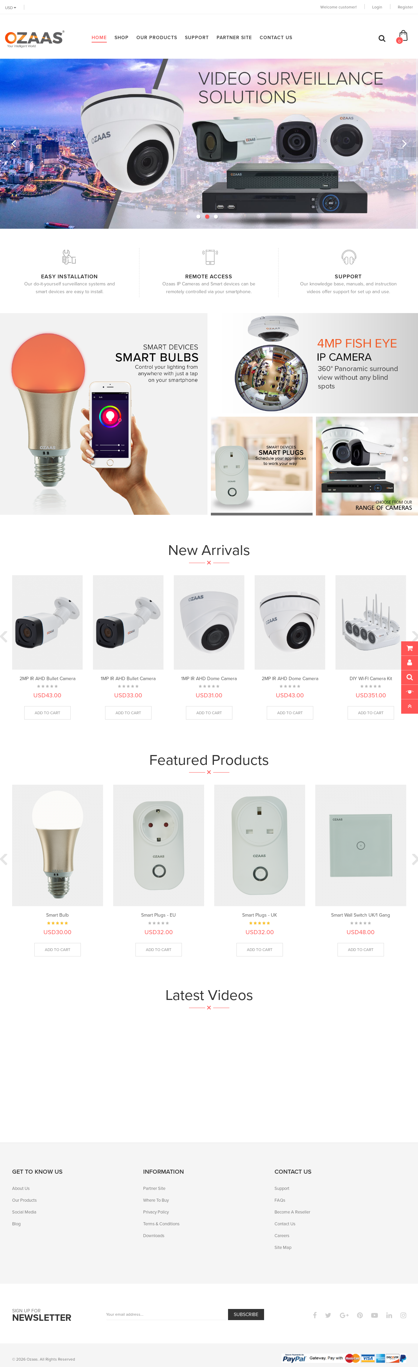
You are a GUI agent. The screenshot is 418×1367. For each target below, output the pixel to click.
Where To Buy (156, 1200)
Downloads (153, 1235)
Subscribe (246, 1314)
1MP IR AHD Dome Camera (209, 678)
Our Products (24, 1200)
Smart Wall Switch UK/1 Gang (360, 915)
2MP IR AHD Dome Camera (290, 678)
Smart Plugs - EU (158, 915)
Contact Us (285, 1224)
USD (10, 7)
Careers (282, 1235)
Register (405, 7)
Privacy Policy (156, 1212)
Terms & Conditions (161, 1224)
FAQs (280, 1200)
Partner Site (154, 1188)
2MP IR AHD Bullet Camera (47, 678)
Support (282, 1188)
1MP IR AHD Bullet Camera (128, 678)
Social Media (24, 1212)
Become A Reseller (292, 1212)
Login (377, 7)
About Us (21, 1188)
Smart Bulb (57, 915)
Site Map (283, 1247)
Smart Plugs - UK (259, 915)
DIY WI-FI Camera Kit (371, 678)
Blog (16, 1224)
